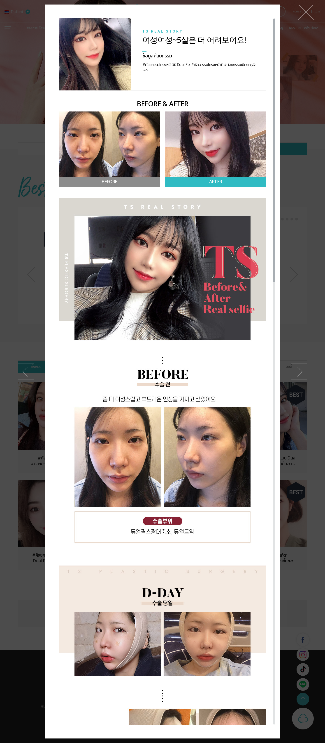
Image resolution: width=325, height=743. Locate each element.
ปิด (306, 12)
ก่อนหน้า (26, 371)
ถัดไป (299, 371)
